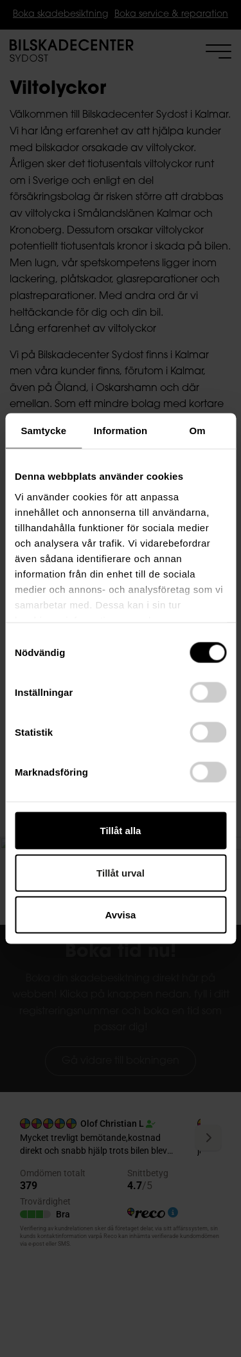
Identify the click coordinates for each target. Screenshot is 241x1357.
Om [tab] (198, 430)
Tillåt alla (120, 830)
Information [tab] (121, 430)
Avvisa (120, 914)
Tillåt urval (120, 872)
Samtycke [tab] (43, 430)
